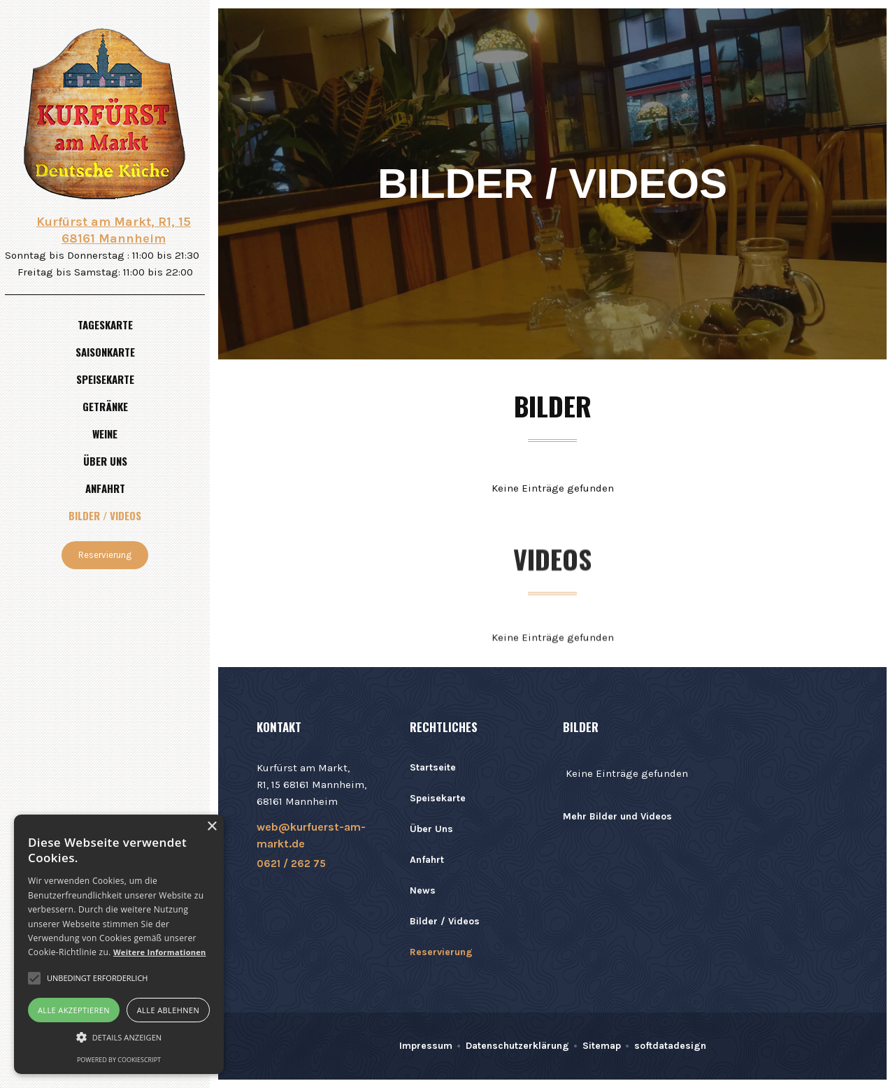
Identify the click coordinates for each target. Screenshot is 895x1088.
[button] (119, 1037)
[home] (105, 113)
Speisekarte (105, 379)
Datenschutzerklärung (517, 1046)
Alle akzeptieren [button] (74, 1010)
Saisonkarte (105, 351)
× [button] (211, 827)
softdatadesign (670, 1046)
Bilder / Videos (105, 515)
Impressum (425, 1046)
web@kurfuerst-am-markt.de (311, 835)
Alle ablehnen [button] (168, 1010)
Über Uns (431, 829)
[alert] (119, 944)
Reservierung (104, 555)
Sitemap (601, 1046)
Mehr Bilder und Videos (617, 816)
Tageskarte (105, 324)
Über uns (105, 460)
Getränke (105, 406)
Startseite (433, 767)
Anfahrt (105, 488)
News (423, 890)
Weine (104, 433)
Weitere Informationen (159, 952)
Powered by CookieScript (119, 1059)
